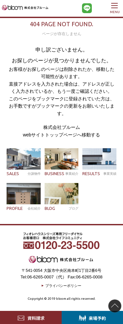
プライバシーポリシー (63, 286)
